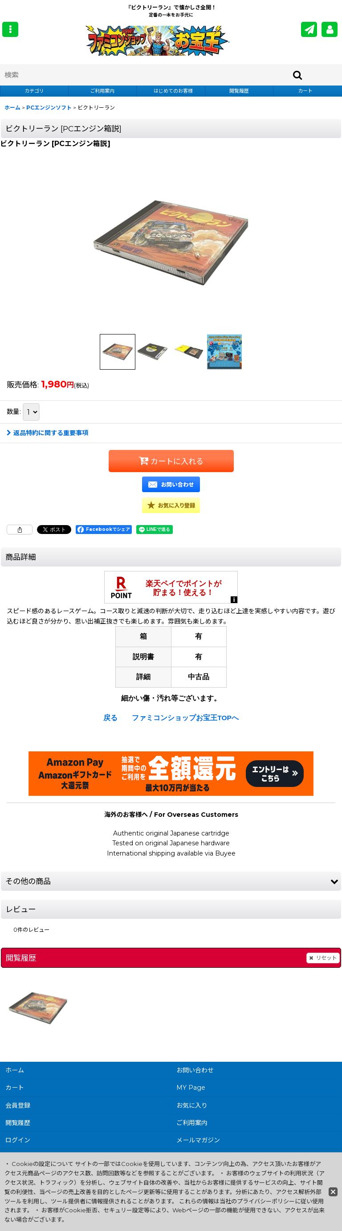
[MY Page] (330, 29)
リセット (323, 958)
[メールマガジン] (309, 29)
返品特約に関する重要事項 (47, 433)
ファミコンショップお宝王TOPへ (185, 717)
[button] (10, 29)
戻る (110, 717)
